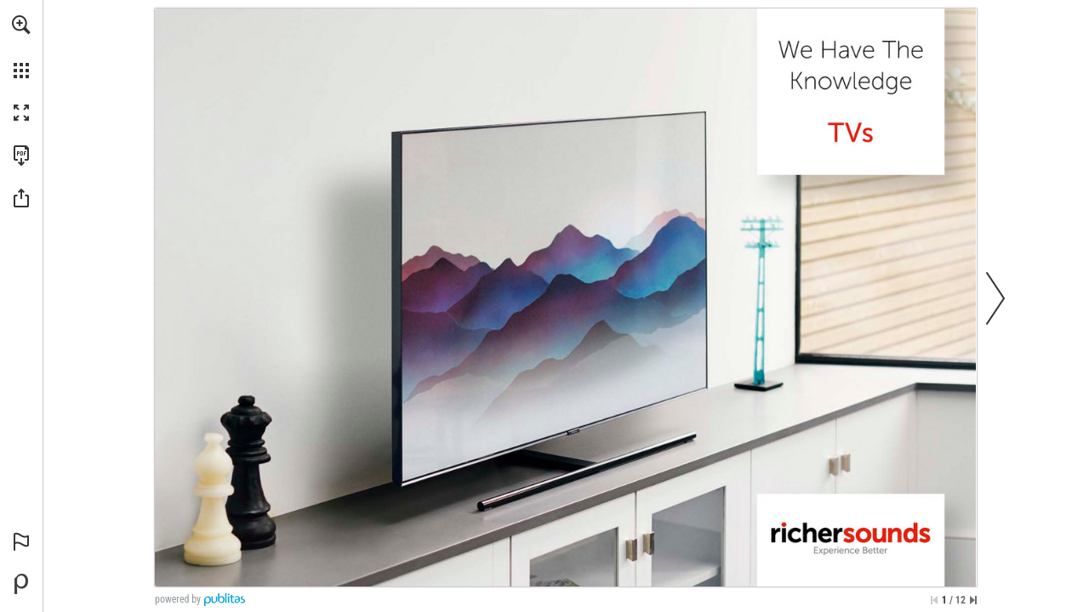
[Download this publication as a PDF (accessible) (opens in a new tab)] (21, 155)
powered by (178, 599)
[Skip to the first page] (934, 600)
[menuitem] (21, 47)
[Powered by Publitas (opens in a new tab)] (21, 584)
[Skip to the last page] (973, 600)
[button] (21, 24)
